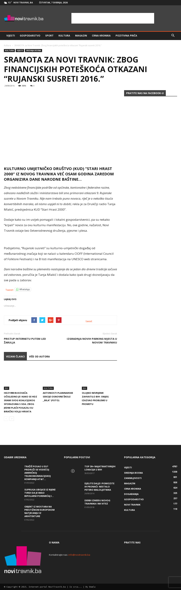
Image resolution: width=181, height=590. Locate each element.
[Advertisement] (112, 18)
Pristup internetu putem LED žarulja (25, 340)
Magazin (81, 35)
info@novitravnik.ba (79, 554)
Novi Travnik (132, 504)
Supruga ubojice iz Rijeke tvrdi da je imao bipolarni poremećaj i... (40, 493)
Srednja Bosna (33, 50)
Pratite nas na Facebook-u (145, 93)
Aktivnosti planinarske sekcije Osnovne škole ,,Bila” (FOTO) (58, 396)
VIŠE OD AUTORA (39, 356)
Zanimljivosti (133, 478)
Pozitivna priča (126, 35)
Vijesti (10, 35)
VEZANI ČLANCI (15, 356)
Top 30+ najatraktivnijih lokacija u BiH (99, 468)
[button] (173, 35)
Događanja (131, 494)
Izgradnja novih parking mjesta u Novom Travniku (92, 340)
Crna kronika (101, 35)
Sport (49, 35)
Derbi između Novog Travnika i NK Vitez (97, 502)
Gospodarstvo (30, 35)
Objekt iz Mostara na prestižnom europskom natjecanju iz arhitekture (39, 511)
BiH (6, 388)
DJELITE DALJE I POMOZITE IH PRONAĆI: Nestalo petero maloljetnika (99, 486)
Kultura (64, 35)
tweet (89, 321)
